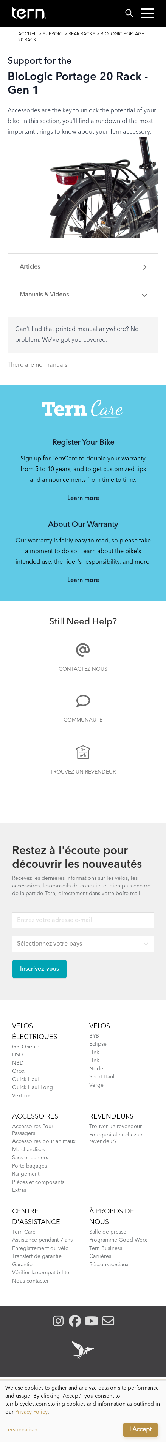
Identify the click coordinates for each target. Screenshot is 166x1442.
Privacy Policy (31, 1412)
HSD (17, 1054)
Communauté (83, 720)
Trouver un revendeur (115, 1126)
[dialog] (83, 1411)
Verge (96, 1085)
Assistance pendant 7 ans (42, 1240)
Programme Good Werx (118, 1240)
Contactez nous (83, 669)
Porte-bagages (29, 1166)
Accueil (27, 34)
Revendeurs (111, 1116)
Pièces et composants (38, 1182)
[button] (147, 13)
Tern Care (24, 1232)
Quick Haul (25, 1079)
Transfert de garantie (37, 1256)
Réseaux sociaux (109, 1264)
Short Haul (102, 1077)
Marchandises (28, 1149)
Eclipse (98, 1044)
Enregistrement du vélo (40, 1248)
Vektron (21, 1095)
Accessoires (35, 1116)
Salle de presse (107, 1232)
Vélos (99, 1026)
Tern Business (105, 1248)
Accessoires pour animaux (44, 1141)
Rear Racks (81, 34)
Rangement (25, 1174)
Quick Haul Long (32, 1087)
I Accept (140, 1430)
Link (94, 1052)
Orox (18, 1071)
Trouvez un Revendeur (83, 772)
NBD (18, 1063)
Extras (19, 1190)
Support (53, 34)
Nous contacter (30, 1281)
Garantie (22, 1264)
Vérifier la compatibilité (40, 1272)
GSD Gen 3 (26, 1047)
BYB (94, 1036)
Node (96, 1069)
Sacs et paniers (30, 1157)
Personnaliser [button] (21, 1430)
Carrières (100, 1256)
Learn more (83, 498)
